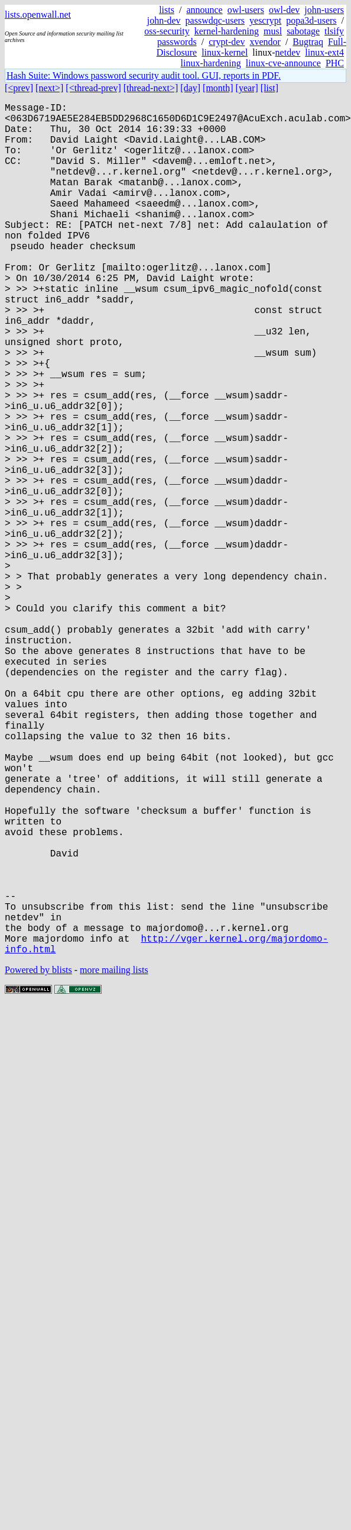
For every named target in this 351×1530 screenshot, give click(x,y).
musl (273, 31)
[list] (269, 88)
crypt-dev (227, 42)
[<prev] (19, 88)
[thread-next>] (151, 88)
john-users (324, 10)
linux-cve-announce (283, 63)
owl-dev (284, 10)
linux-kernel (225, 52)
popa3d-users (311, 20)
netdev (288, 52)
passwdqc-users (215, 20)
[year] (247, 88)
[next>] (49, 88)
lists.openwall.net (38, 14)
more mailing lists (114, 1159)
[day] (190, 88)
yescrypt (265, 20)
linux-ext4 (324, 52)
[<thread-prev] (93, 88)
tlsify (334, 31)
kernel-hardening (226, 31)
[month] (218, 88)
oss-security (166, 31)
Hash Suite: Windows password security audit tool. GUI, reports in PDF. (143, 75)
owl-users (246, 10)
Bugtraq (307, 42)
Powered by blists (38, 1159)
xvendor (264, 42)
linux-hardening (211, 63)
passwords (177, 42)
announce (204, 10)
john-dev (164, 20)
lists (166, 10)
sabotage (303, 31)
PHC (335, 63)
